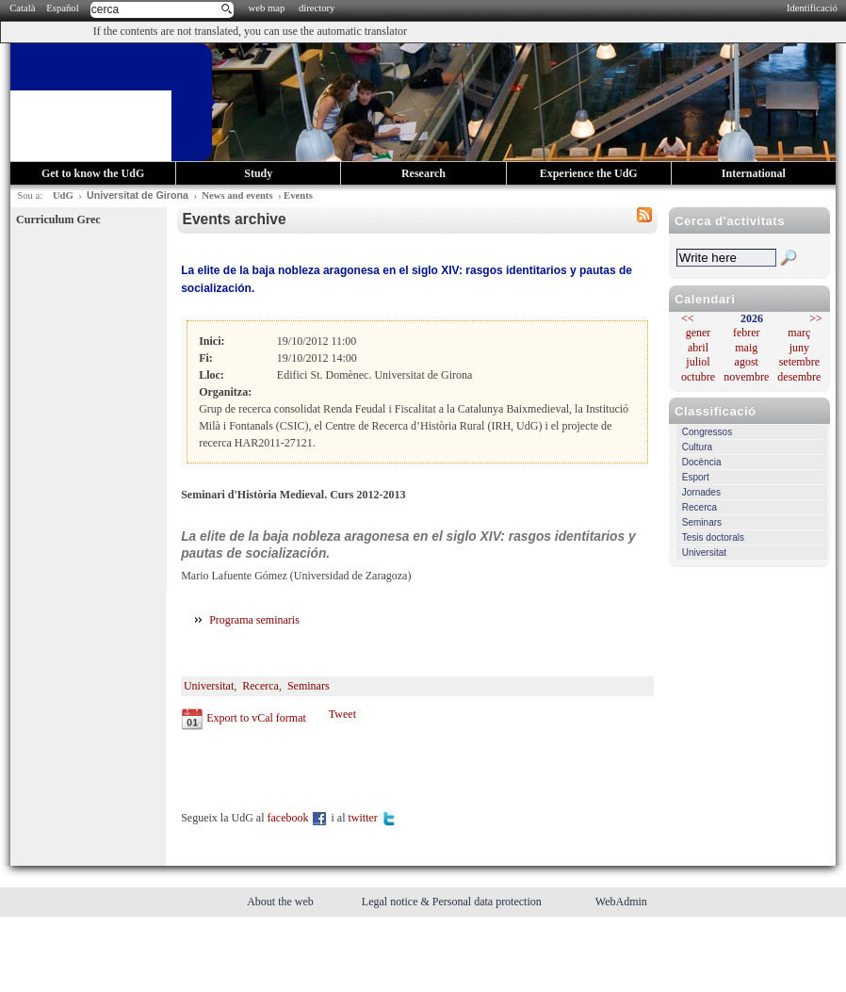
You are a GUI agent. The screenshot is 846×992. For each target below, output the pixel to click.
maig (746, 347)
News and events (237, 195)
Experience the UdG (589, 173)
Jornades (701, 492)
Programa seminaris (255, 619)
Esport (695, 477)
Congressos (707, 432)
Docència (702, 462)
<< (687, 318)
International (754, 173)
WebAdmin (621, 901)
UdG (63, 195)
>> (815, 318)
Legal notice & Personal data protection (453, 901)
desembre (799, 376)
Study (258, 173)
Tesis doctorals (713, 537)
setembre (799, 361)
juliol (697, 361)
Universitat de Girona (137, 195)
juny (799, 347)
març (799, 332)
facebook (298, 817)
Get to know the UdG (92, 173)
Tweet (342, 714)
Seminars (702, 522)
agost (746, 361)
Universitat (704, 552)
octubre (698, 376)
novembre (746, 376)
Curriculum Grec (58, 219)
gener (698, 332)
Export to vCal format (256, 717)
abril (698, 347)
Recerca (699, 507)
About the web (282, 901)
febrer (746, 332)
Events (298, 195)
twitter (372, 817)
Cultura (697, 447)
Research (423, 173)
